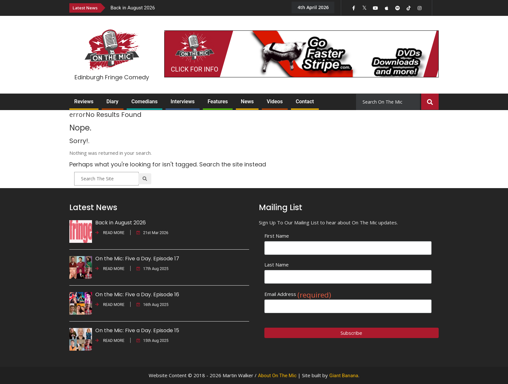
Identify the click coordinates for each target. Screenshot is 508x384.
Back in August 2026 (132, 8)
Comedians (145, 101)
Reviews (84, 101)
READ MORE (109, 233)
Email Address (297, 294)
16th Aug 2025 (152, 304)
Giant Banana (343, 375)
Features (218, 101)
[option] (195, 7)
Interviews (182, 101)
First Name (276, 235)
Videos (275, 101)
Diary (113, 101)
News (247, 101)
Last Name (276, 264)
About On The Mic (277, 375)
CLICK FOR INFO (194, 69)
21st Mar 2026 (152, 233)
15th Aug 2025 (152, 340)
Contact (305, 101)
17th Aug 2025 (152, 268)
